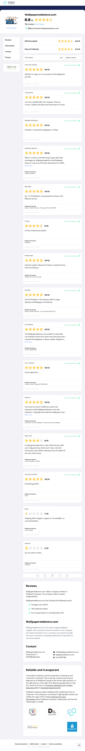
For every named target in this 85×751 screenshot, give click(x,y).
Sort (61, 58)
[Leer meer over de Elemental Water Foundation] (72, 727)
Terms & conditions (55, 744)
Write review (39, 24)
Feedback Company (43, 747)
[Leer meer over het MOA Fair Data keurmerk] (52, 712)
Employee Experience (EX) (50, 688)
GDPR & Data (34, 744)
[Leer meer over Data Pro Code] (32, 712)
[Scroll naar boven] (79, 745)
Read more (28, 166)
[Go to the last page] (67, 575)
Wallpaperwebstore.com (40, 14)
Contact (43, 744)
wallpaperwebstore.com (65, 655)
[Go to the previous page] (45, 575)
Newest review (72, 58)
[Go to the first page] (37, 575)
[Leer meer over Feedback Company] (72, 712)
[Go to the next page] (59, 575)
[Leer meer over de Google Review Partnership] (32, 727)
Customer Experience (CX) (55, 685)
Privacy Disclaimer (21, 744)
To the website (11, 28)
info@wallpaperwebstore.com (67, 652)
